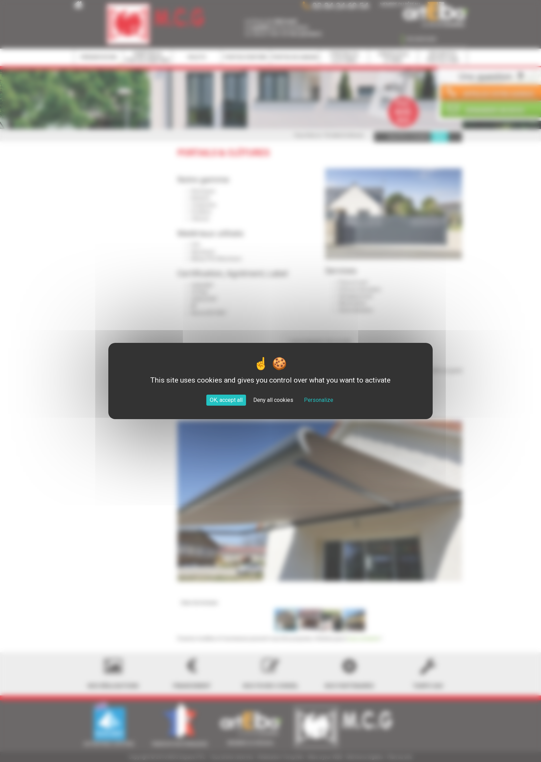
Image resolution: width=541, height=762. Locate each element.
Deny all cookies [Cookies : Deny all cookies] (273, 400)
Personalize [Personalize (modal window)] (318, 400)
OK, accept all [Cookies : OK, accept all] (226, 400)
